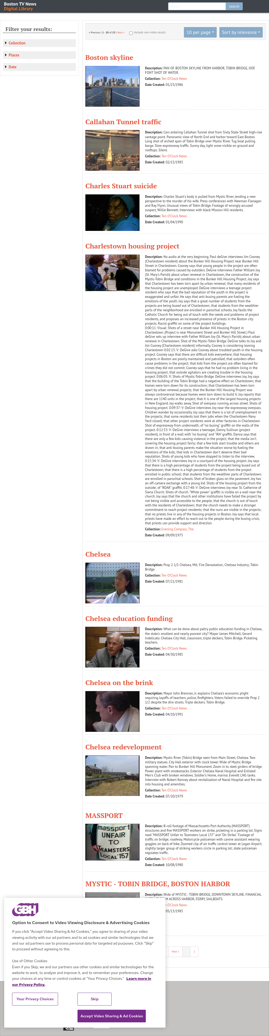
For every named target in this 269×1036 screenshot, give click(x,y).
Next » (121, 32)
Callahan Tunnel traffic (123, 121)
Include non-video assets (149, 32)
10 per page (199, 32)
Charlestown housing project (132, 245)
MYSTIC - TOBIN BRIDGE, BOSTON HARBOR (157, 883)
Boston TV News (20, 6)
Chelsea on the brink (119, 682)
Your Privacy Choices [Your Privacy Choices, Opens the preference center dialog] (35, 999)
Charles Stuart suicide (121, 185)
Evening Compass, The (178, 529)
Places (14, 55)
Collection (17, 42)
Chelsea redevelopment (123, 746)
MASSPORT (104, 815)
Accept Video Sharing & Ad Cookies (111, 1016)
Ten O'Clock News (174, 78)
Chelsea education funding (129, 618)
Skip (95, 999)
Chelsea (98, 554)
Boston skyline (109, 57)
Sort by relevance (239, 32)
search (234, 6)
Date (13, 66)
